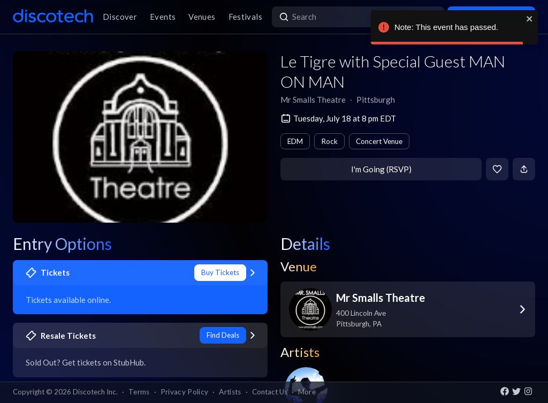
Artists (230, 391)
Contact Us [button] (269, 391)
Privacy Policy (185, 391)
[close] (530, 18)
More (307, 391)
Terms (139, 391)
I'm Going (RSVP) (381, 169)
